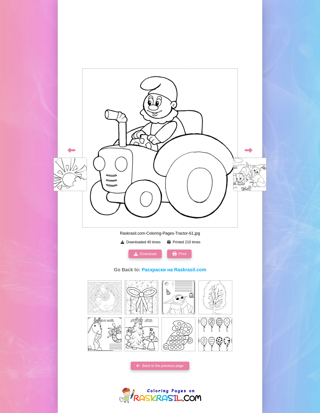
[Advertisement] (160, 35)
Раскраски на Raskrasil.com (174, 269)
